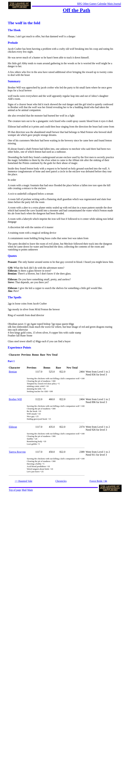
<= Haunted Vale (23, 481)
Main (30, 490)
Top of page (15, 490)
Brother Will (15, 399)
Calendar (102, 3)
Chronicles (61, 481)
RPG (79, 3)
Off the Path (76, 10)
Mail (24, 490)
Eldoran (13, 426)
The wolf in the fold (24, 23)
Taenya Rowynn (17, 451)
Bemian (13, 371)
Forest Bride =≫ (98, 481)
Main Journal (114, 3)
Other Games (90, 3)
